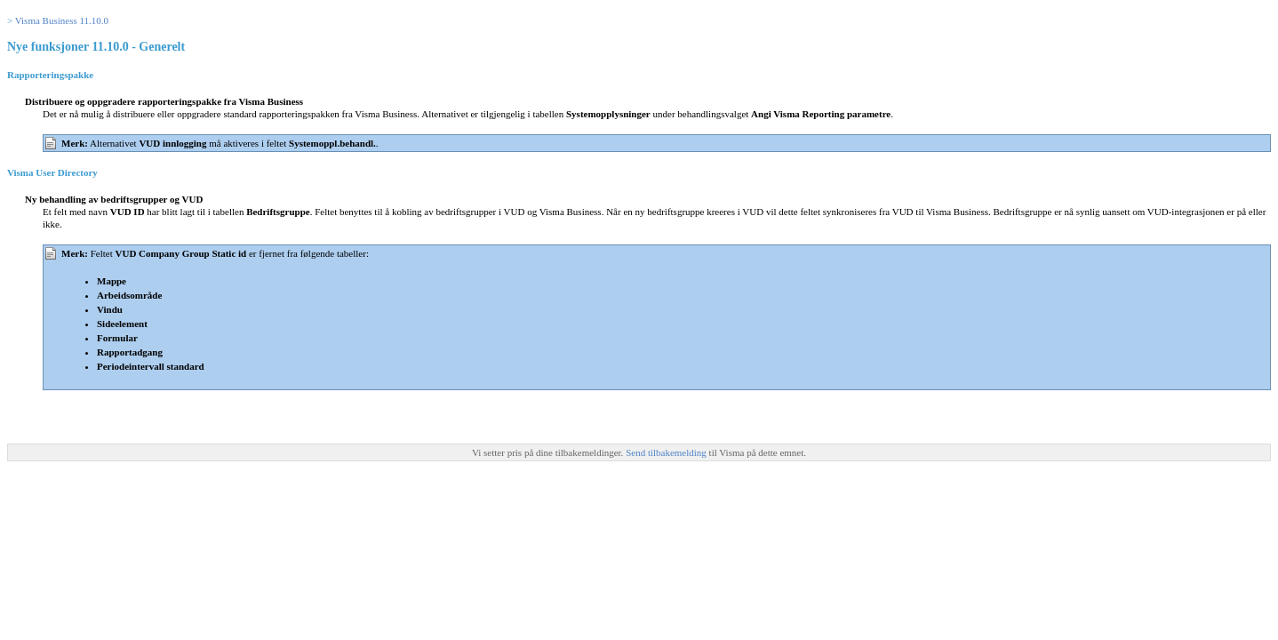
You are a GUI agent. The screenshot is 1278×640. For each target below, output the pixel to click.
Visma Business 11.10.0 (61, 20)
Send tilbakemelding (667, 452)
